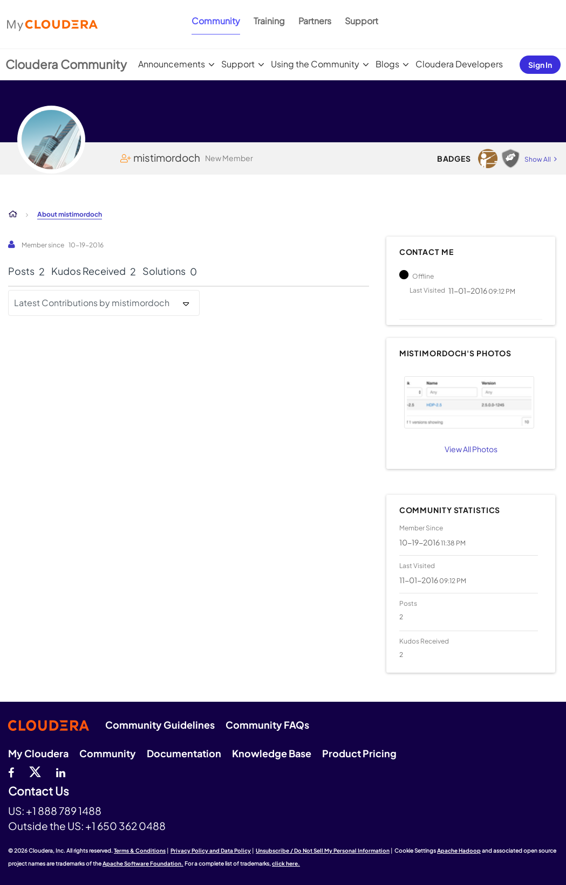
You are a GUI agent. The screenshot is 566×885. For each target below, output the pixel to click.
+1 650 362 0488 (125, 825)
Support (361, 20)
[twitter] (35, 771)
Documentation (184, 753)
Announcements (171, 64)
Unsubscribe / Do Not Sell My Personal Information (323, 850)
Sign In (540, 65)
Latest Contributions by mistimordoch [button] (91, 302)
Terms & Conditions (140, 850)
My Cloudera (38, 753)
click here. (286, 863)
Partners (314, 20)
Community (216, 20)
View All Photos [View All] (471, 449)
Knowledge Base (271, 753)
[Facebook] (11, 771)
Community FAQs (267, 724)
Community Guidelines (160, 724)
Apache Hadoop (459, 850)
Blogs (387, 64)
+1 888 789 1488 (63, 810)
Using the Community (315, 64)
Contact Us (38, 791)
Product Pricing (359, 753)
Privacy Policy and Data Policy (211, 850)
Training (269, 20)
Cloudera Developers (459, 64)
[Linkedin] (60, 771)
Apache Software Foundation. (143, 863)
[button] (469, 402)
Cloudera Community (66, 64)
